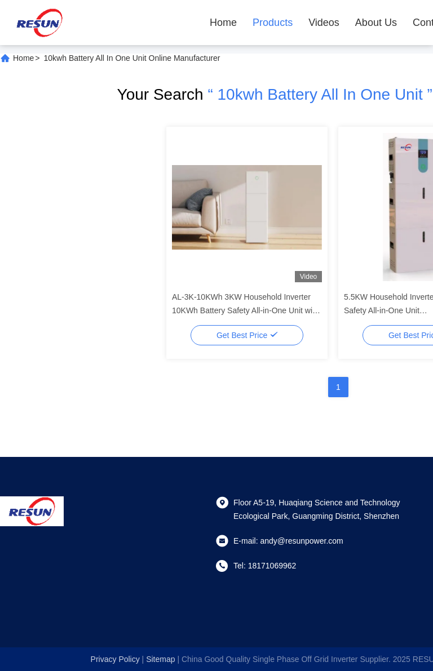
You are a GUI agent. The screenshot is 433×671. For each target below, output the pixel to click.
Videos (323, 22)
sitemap (160, 659)
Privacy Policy (115, 659)
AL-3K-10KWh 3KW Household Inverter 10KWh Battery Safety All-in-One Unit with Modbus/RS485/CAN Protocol (245, 310)
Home (223, 22)
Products (273, 22)
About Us (376, 22)
